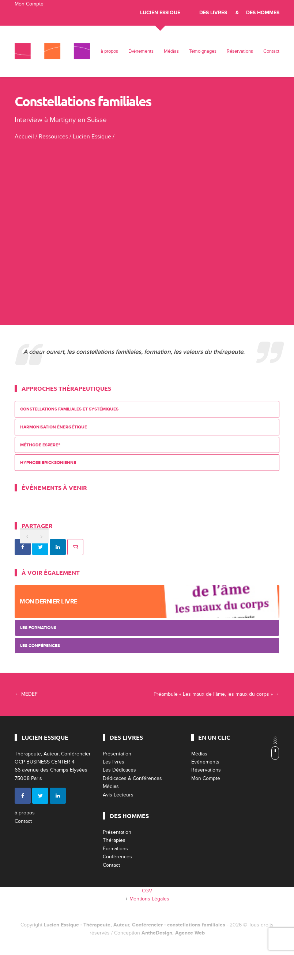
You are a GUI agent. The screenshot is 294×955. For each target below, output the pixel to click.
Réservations (240, 51)
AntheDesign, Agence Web (173, 933)
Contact (271, 51)
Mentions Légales (149, 899)
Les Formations (38, 628)
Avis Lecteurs (118, 795)
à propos (109, 51)
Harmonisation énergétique (53, 427)
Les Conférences (40, 646)
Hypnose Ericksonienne (48, 462)
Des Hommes (262, 13)
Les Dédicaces (119, 770)
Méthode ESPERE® (40, 445)
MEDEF (26, 694)
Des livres (213, 13)
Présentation (117, 754)
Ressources (53, 136)
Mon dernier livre (49, 601)
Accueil (24, 136)
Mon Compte (29, 4)
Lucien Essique (160, 13)
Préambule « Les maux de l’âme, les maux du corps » (216, 694)
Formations (115, 849)
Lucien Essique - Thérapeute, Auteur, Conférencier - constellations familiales (134, 925)
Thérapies (114, 840)
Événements (141, 51)
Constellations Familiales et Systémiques (69, 409)
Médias (171, 51)
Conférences (117, 857)
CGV (147, 891)
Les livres (113, 762)
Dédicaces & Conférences (132, 778)
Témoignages (202, 51)
